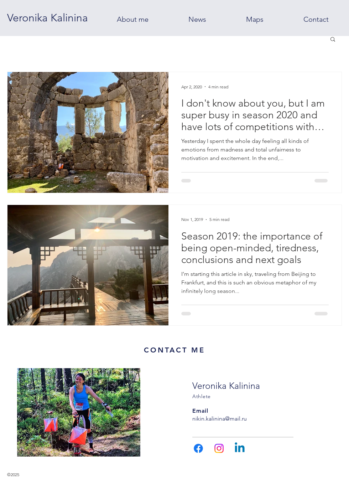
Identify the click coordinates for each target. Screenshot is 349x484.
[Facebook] (198, 448)
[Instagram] (219, 448)
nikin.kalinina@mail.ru (219, 418)
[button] (332, 39)
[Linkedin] (240, 448)
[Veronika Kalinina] (47, 17)
